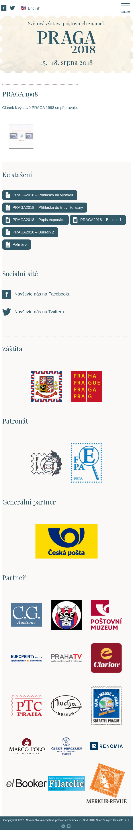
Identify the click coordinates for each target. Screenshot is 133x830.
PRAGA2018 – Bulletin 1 (100, 220)
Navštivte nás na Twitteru (39, 311)
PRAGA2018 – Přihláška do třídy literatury (48, 207)
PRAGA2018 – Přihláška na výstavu (43, 195)
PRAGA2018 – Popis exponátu (38, 220)
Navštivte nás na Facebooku (42, 293)
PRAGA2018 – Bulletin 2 (33, 232)
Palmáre (20, 244)
